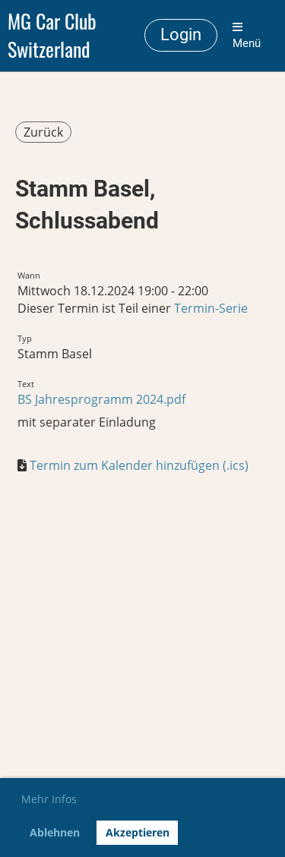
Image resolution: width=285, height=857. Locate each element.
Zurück (43, 132)
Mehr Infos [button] (49, 799)
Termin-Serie (211, 308)
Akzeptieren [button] (137, 832)
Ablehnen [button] (55, 832)
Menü (247, 35)
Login (180, 34)
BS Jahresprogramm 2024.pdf (101, 399)
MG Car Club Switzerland (52, 36)
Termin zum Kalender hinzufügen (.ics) (139, 465)
